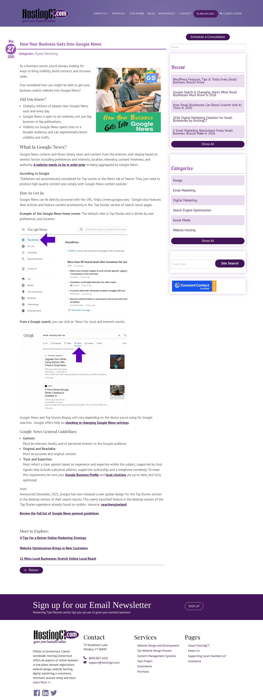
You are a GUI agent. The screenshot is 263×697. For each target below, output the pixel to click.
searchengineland (114, 504)
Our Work (137, 13)
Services (118, 13)
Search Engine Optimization (192, 210)
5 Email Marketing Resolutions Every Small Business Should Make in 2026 (203, 131)
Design (178, 180)
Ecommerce (144, 666)
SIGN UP (194, 606)
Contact (185, 13)
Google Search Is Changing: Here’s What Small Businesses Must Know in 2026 (205, 93)
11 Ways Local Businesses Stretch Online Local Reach (58, 558)
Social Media (181, 220)
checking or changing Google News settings (97, 422)
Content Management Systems (156, 656)
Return (31, 570)
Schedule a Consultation (207, 37)
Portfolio (143, 672)
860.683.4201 (205, 13)
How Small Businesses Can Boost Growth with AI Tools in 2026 (207, 106)
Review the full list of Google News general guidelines (59, 513)
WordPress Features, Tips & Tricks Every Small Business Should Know (205, 80)
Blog (151, 13)
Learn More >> (42, 682)
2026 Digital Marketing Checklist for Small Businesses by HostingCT (202, 119)
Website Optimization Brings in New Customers (54, 548)
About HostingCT (199, 645)
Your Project (144, 661)
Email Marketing (184, 190)
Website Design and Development (158, 645)
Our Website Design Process (154, 651)
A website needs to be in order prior (59, 165)
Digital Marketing (185, 200)
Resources (166, 13)
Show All (208, 144)
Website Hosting (184, 230)
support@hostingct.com (102, 663)
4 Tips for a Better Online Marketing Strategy (53, 538)
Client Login (230, 13)
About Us (100, 13)
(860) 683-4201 (96, 658)
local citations (116, 475)
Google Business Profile (82, 475)
